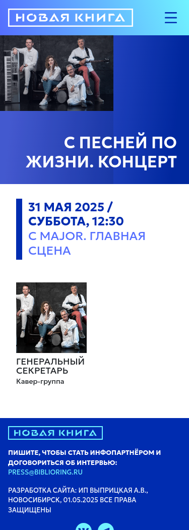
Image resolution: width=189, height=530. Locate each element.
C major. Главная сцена (87, 243)
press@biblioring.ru (45, 472)
